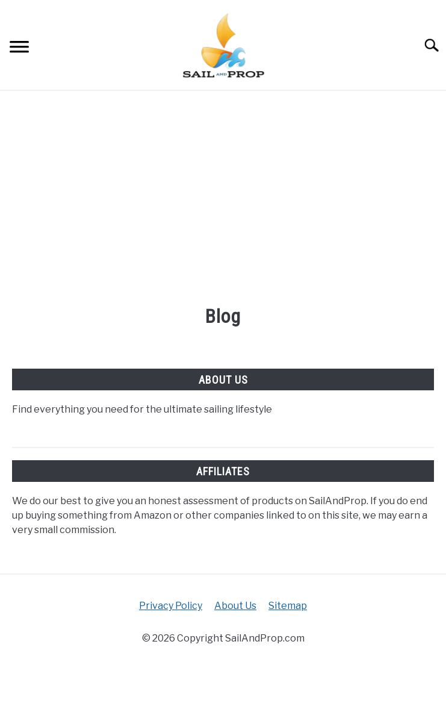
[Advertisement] (223, 199)
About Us (235, 605)
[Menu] (19, 48)
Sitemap (287, 605)
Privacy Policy (170, 605)
